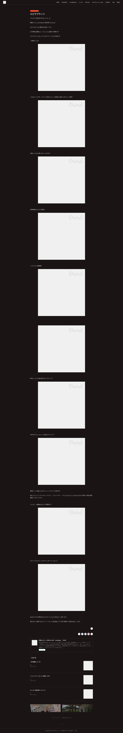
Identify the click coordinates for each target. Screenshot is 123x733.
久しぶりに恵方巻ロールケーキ (37, 690)
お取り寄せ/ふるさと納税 (97, 2)
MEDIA (118, 2)
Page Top (61, 724)
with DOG (87, 2)
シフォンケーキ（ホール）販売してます (40, 676)
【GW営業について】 (35, 662)
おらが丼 (81, 2)
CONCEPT (107, 2)
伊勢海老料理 (64, 2)
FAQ (113, 2)
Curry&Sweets (73, 2)
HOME (57, 2)
